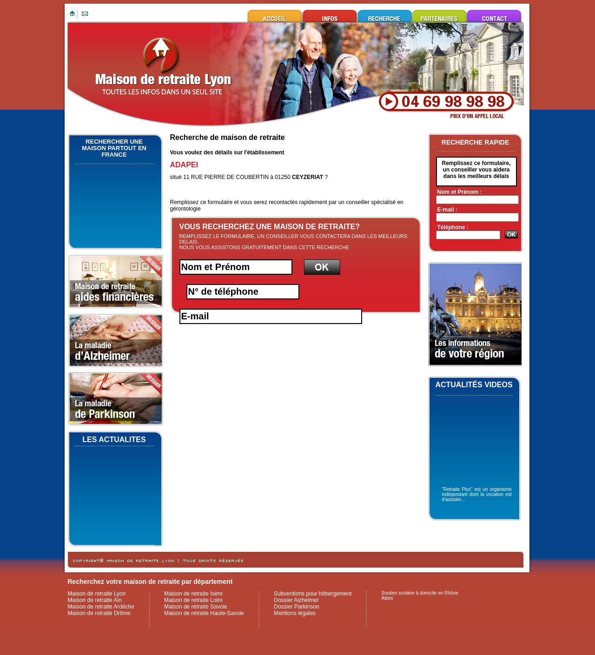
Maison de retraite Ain (95, 600)
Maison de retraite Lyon (274, 16)
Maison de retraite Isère (193, 593)
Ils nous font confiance (439, 16)
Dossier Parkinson (296, 606)
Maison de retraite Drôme (99, 613)
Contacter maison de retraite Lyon (494, 16)
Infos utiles (329, 16)
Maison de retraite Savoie (195, 606)
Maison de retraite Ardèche (101, 606)
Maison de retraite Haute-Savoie (204, 613)
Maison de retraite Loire (193, 600)
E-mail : (447, 209)
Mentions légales (295, 613)
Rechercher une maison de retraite (384, 16)
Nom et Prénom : (459, 192)
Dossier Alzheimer (296, 600)
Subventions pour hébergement (312, 593)
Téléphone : (453, 227)
